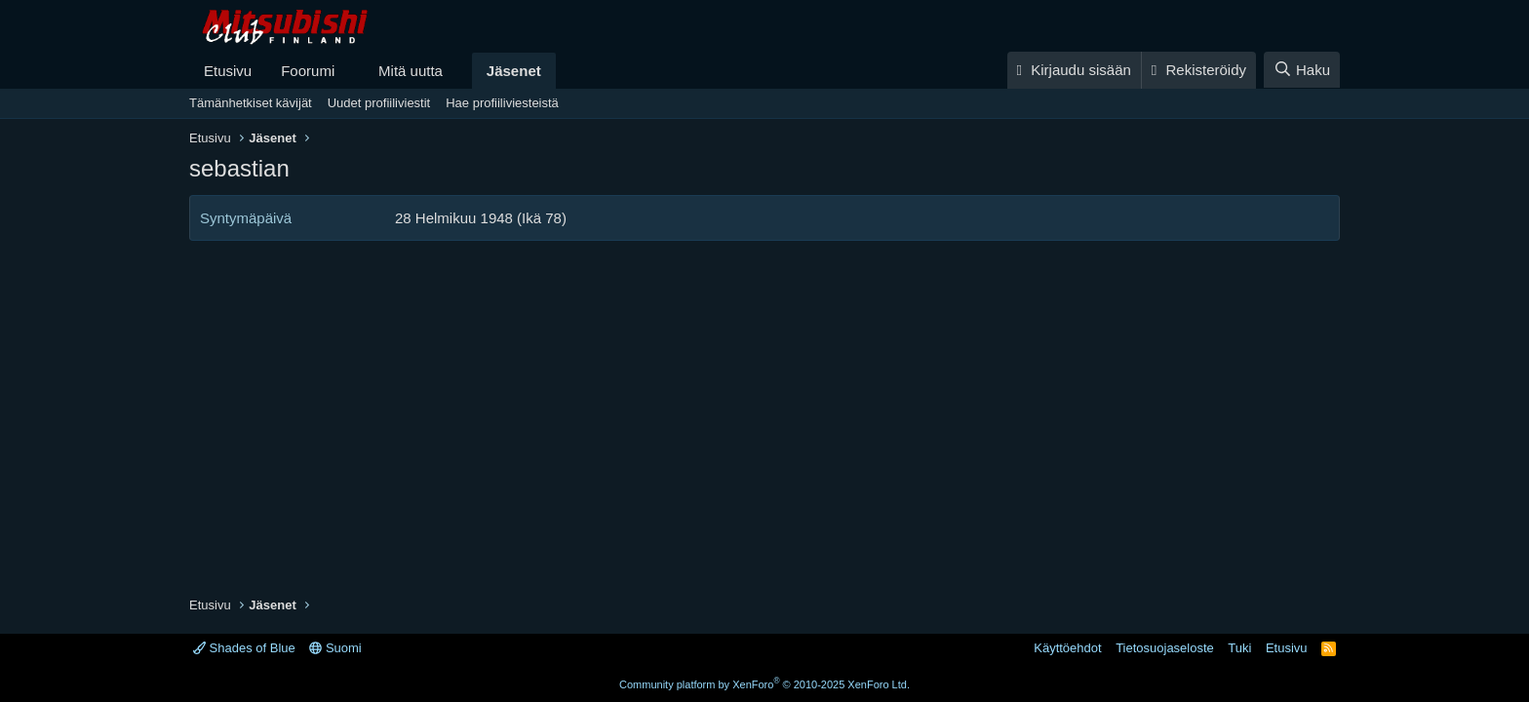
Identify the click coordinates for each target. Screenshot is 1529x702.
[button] (350, 71)
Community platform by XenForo (764, 684)
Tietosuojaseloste (1165, 648)
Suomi (335, 648)
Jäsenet (514, 70)
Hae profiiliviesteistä (502, 103)
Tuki (1239, 648)
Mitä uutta (410, 70)
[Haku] (1302, 70)
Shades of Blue (244, 648)
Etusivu (228, 70)
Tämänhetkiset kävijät (250, 103)
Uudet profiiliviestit (379, 103)
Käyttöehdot (1067, 648)
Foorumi (307, 70)
